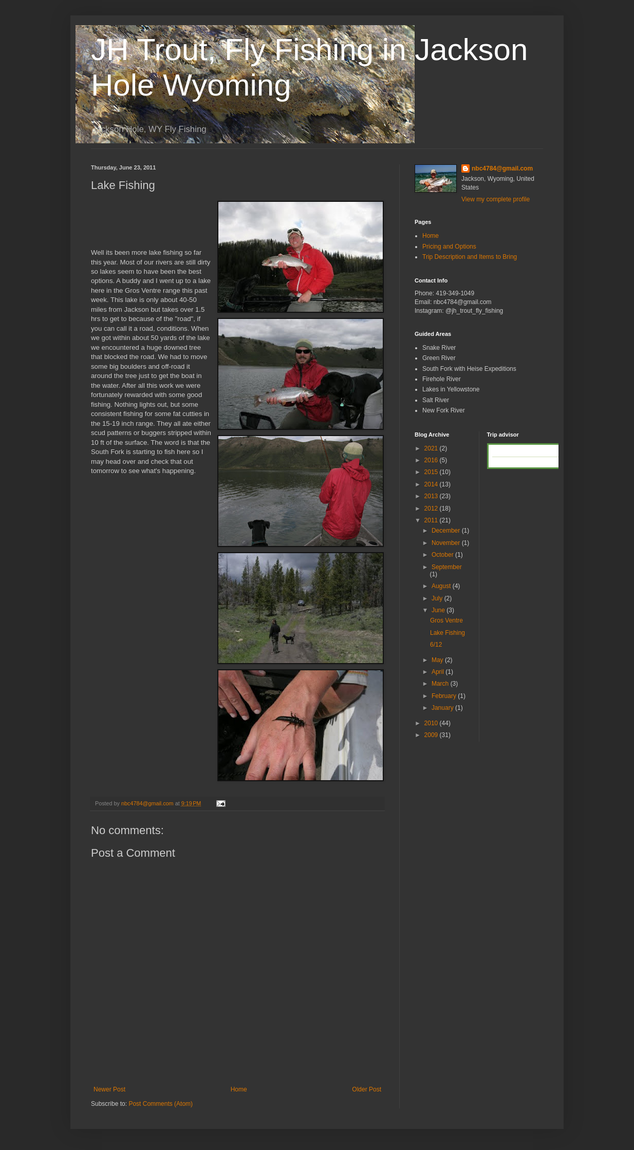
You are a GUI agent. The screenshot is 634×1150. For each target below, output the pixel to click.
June (439, 610)
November (447, 542)
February (445, 696)
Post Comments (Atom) (160, 1103)
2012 (432, 508)
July (438, 598)
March (441, 683)
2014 (432, 484)
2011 (432, 520)
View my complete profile (495, 199)
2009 (432, 735)
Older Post (366, 1089)
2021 (432, 448)
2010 (432, 723)
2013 (432, 496)
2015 (432, 472)
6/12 (436, 644)
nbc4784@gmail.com (502, 168)
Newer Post (109, 1089)
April (438, 671)
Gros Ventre (446, 620)
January (443, 707)
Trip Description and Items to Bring (469, 256)
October (443, 554)
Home (239, 1089)
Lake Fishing (447, 632)
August (442, 586)
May (438, 660)
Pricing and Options (449, 246)
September (447, 567)
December (447, 530)
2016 (432, 460)
